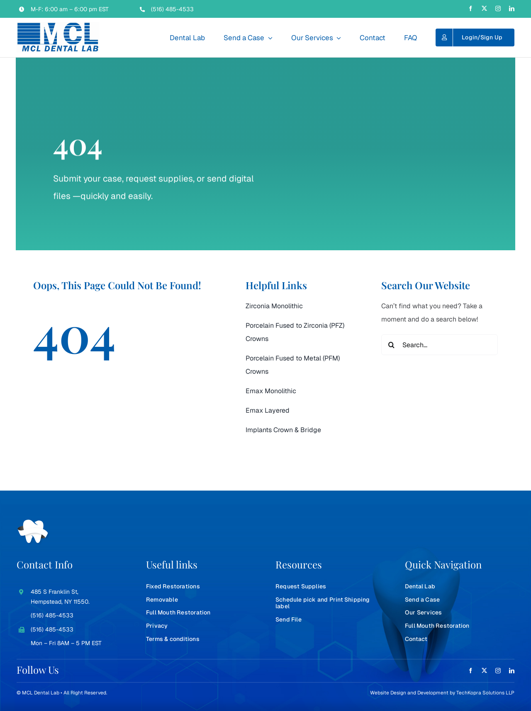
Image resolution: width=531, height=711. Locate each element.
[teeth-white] (33, 522)
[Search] (391, 344)
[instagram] (498, 8)
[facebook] (470, 8)
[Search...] (439, 344)
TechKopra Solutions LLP (485, 692)
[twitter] (484, 8)
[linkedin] (511, 8)
